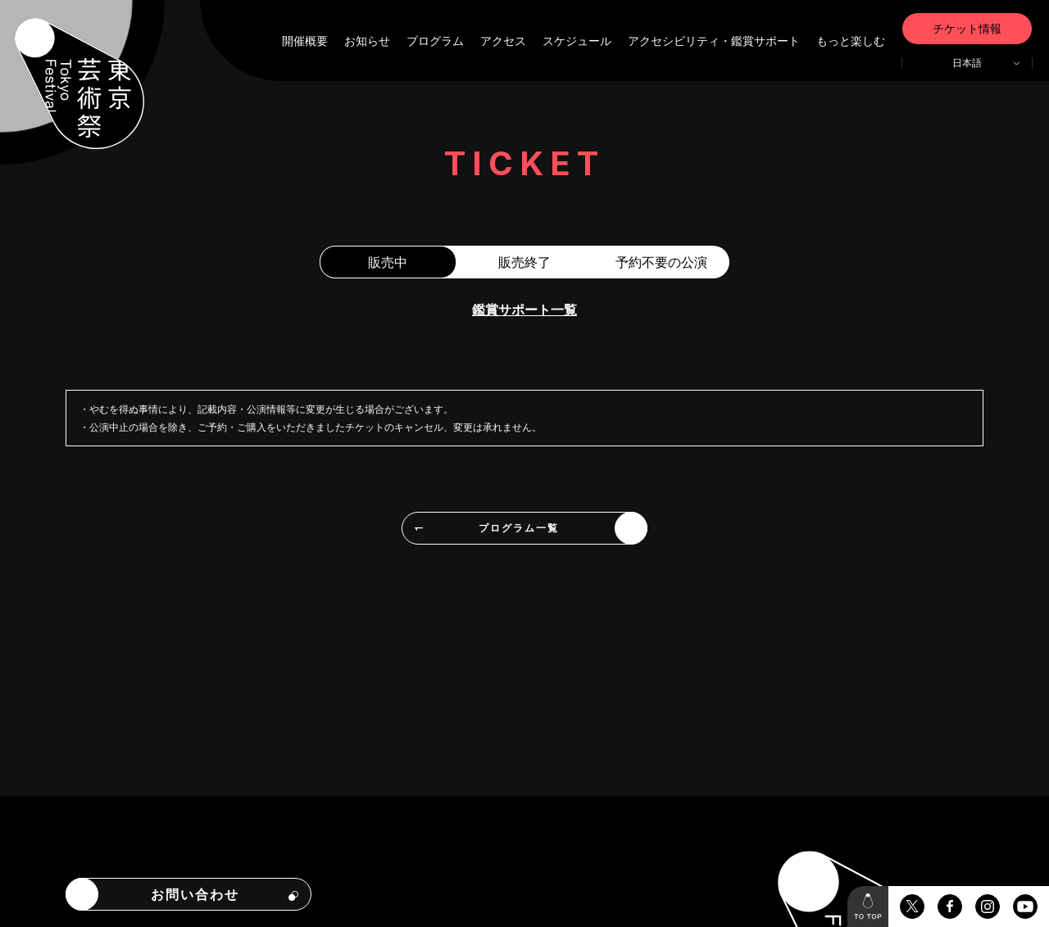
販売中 (387, 262)
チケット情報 (967, 28)
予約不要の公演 (661, 262)
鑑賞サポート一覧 (524, 309)
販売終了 (524, 262)
